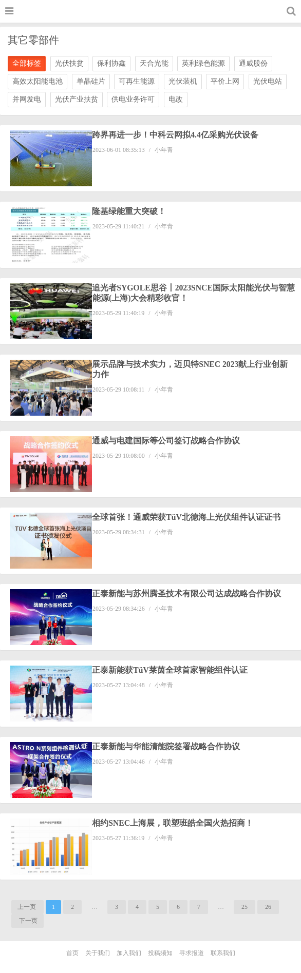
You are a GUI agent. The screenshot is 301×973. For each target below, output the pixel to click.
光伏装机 (182, 81)
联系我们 (223, 953)
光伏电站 (267, 81)
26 (268, 906)
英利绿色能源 (203, 63)
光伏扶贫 (69, 63)
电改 (175, 99)
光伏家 (154, 12)
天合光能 (154, 63)
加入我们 (129, 953)
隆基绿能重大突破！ (129, 211)
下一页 (27, 920)
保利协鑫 (111, 63)
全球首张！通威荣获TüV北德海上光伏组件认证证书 (186, 517)
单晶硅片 (91, 81)
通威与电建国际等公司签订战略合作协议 (166, 440)
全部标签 (26, 63)
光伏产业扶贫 (76, 99)
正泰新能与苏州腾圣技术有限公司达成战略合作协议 (186, 593)
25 (244, 906)
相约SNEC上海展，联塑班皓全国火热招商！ (173, 823)
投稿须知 (160, 953)
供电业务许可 (133, 99)
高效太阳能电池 (37, 81)
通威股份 (253, 63)
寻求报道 (191, 953)
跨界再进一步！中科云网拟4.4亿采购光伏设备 (175, 134)
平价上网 (225, 81)
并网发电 (26, 99)
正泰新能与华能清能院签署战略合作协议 (166, 746)
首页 (72, 953)
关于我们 (97, 953)
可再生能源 (137, 81)
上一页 (27, 906)
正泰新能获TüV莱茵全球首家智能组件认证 (170, 670)
